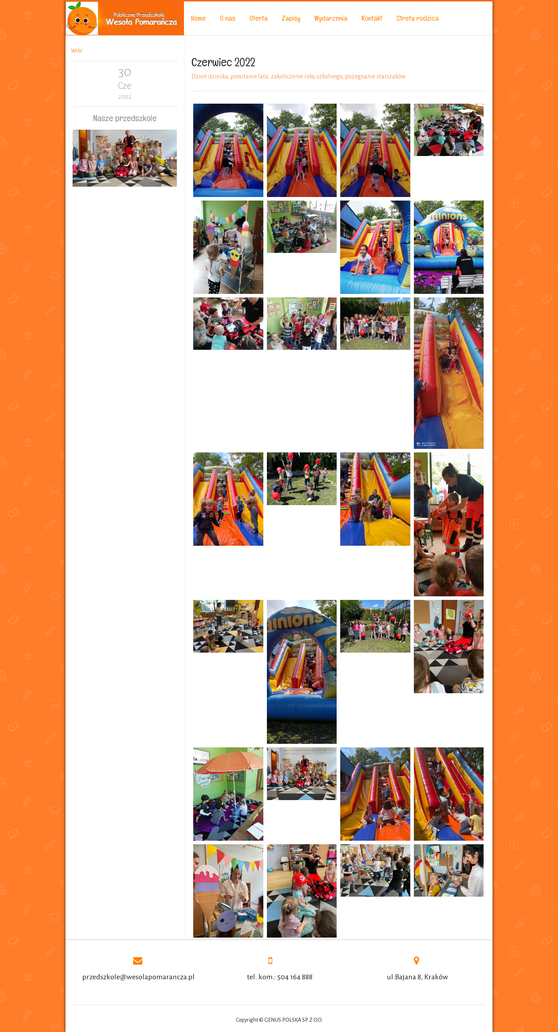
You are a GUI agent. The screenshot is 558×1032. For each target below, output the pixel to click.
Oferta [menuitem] (258, 18)
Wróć (76, 50)
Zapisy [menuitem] (291, 18)
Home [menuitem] (198, 18)
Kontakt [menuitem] (372, 18)
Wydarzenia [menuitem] (331, 18)
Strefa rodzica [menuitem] (417, 18)
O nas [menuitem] (227, 18)
